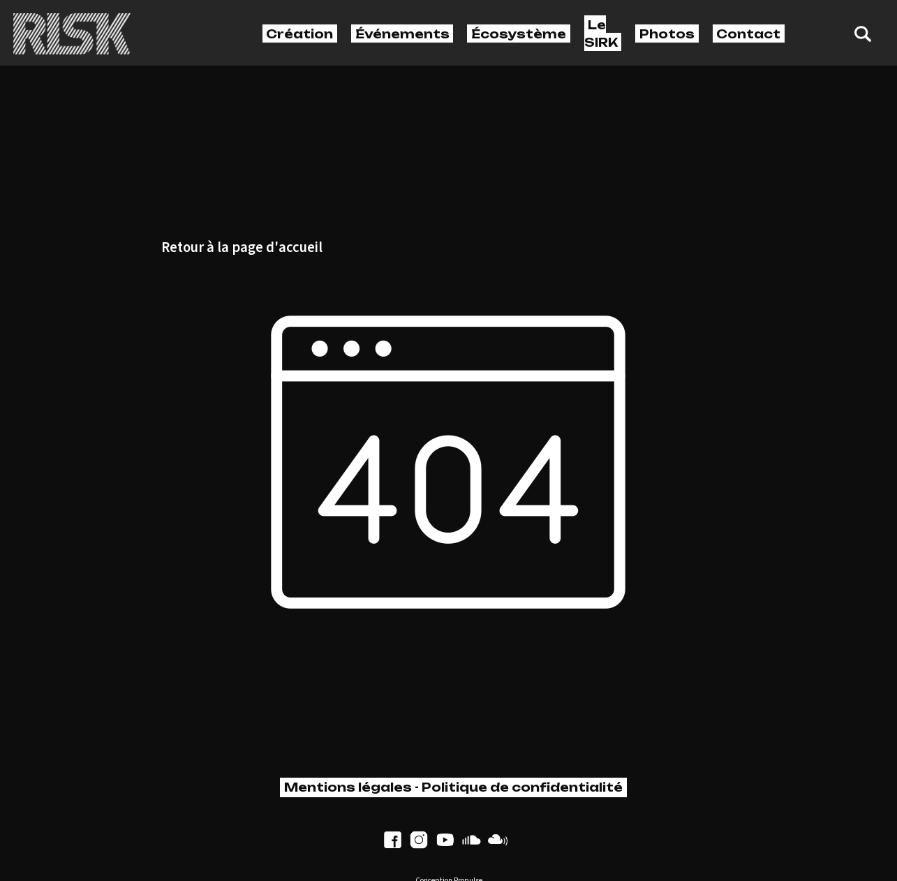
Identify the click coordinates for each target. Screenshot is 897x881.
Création (299, 33)
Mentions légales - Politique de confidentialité (453, 787)
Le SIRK (601, 33)
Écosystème (518, 33)
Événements (402, 33)
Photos (667, 33)
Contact (748, 33)
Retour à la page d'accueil (242, 248)
